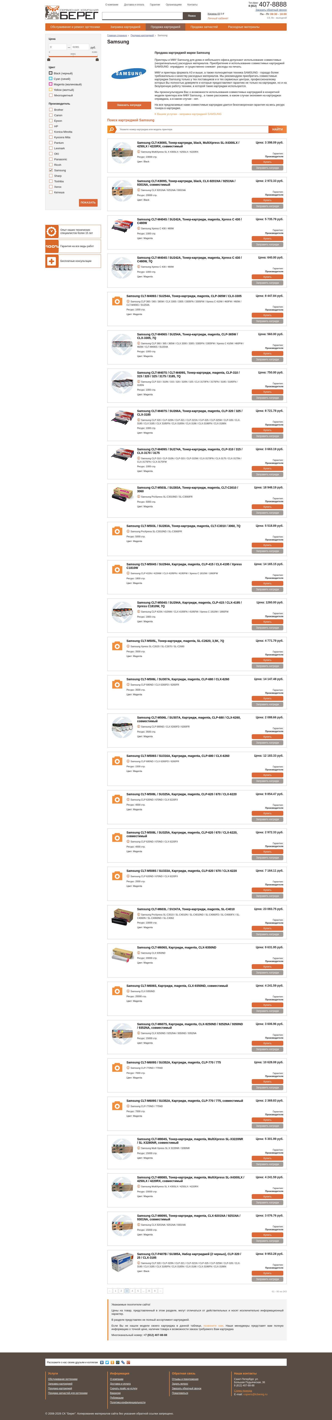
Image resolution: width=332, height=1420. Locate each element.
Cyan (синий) (62, 78)
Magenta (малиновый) (68, 84)
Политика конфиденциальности (127, 1402)
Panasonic (60, 159)
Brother (58, 109)
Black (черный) (63, 73)
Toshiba (59, 181)
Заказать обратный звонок (271, 9)
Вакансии (115, 1393)
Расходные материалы (243, 27)
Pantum (59, 142)
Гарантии (155, 4)
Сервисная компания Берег (71, 12)
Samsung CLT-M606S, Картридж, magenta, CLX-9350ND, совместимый (177, 985)
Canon (58, 115)
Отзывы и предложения (185, 1379)
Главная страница (117, 35)
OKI (56, 153)
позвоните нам (213, 1325)
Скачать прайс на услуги (123, 1388)
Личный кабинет (218, 18)
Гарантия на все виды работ (77, 246)
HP (56, 126)
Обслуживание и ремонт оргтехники (75, 27)
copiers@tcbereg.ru (255, 1394)
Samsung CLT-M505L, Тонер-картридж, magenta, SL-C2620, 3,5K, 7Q (175, 641)
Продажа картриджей (165, 27)
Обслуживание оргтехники (62, 1379)
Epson (58, 120)
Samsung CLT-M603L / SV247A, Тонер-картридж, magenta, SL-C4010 (186, 909)
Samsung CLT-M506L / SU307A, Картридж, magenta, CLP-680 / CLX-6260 (178, 679)
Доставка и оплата (134, 4)
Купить (268, 161)
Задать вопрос (180, 1383)
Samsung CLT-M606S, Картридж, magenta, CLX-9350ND (176, 947)
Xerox (57, 186)
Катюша (59, 192)
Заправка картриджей (125, 27)
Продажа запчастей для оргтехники (67, 1393)
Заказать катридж (129, 104)
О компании (111, 4)
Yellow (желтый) (64, 89)
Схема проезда (243, 1390)
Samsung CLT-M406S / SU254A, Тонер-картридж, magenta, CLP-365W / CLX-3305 (184, 296)
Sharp (58, 175)
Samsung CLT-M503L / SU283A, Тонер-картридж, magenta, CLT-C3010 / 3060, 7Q (184, 526)
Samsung (60, 170)
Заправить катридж (267, 167)
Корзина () (214, 13)
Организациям (173, 4)
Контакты (192, 4)
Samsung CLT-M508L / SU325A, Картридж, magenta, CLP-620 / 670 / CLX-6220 (182, 794)
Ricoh (57, 164)
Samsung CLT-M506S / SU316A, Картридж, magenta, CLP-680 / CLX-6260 (178, 756)
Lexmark (59, 148)
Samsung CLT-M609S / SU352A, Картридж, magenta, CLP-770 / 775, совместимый (185, 1100)
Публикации (117, 1397)
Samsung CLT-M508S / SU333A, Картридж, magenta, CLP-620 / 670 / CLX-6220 (182, 870)
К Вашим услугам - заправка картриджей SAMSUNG (188, 114)
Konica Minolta (63, 131)
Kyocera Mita (62, 137)
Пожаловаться (180, 1393)
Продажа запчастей (204, 27)
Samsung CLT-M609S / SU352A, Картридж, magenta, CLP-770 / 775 (174, 1062)
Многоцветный (63, 95)
